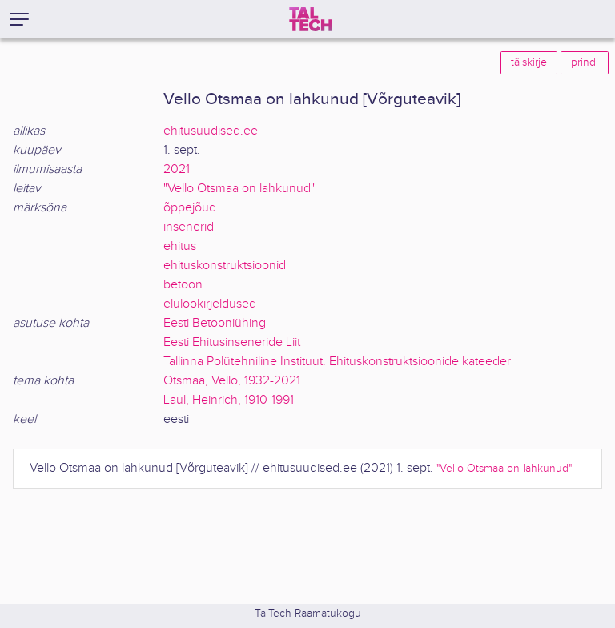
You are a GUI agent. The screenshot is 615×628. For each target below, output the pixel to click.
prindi (584, 62)
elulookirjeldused (209, 304)
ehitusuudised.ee (210, 131)
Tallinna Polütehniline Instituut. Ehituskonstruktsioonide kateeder (337, 361)
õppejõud (189, 207)
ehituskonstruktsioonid (224, 265)
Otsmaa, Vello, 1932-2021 (231, 380)
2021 (176, 169)
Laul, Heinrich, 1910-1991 (228, 400)
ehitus (179, 246)
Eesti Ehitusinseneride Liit (231, 342)
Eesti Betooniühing (214, 323)
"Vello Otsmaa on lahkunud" (239, 188)
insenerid (188, 227)
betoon (183, 284)
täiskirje (529, 62)
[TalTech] (310, 19)
